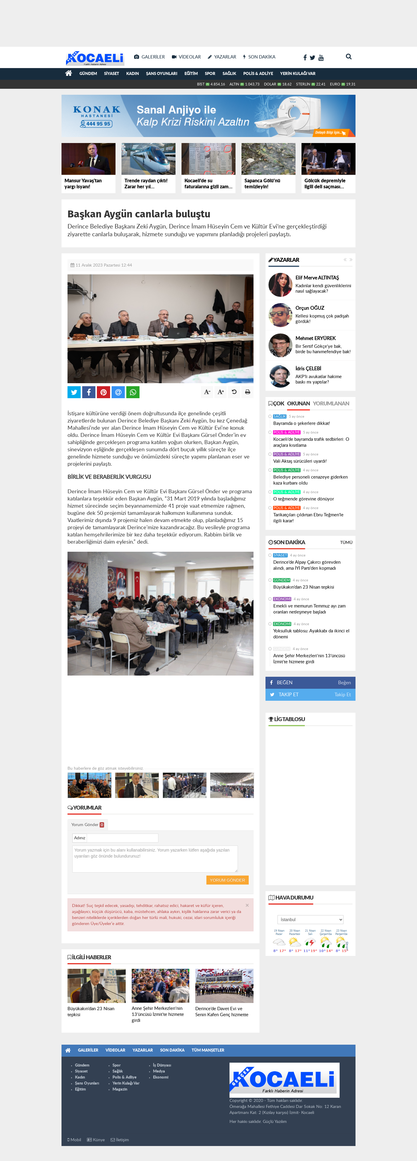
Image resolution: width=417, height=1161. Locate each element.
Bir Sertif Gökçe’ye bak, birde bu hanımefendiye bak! (323, 349)
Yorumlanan (331, 404)
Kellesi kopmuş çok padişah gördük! (322, 319)
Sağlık (229, 74)
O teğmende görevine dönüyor (303, 499)
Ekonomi (282, 599)
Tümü (346, 543)
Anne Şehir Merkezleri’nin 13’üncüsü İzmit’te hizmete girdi (309, 659)
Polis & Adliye (258, 74)
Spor (210, 74)
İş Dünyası (162, 1065)
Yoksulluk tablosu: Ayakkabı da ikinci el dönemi (311, 634)
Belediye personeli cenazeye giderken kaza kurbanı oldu (310, 480)
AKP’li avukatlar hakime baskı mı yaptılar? (319, 379)
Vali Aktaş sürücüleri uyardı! (300, 461)
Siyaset (111, 74)
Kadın (132, 74)
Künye (96, 1140)
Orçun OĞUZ (310, 308)
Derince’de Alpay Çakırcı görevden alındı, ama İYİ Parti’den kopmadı (306, 565)
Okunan (298, 404)
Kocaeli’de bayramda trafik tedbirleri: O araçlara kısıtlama (311, 442)
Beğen (344, 682)
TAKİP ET (288, 694)
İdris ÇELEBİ (308, 368)
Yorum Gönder (87, 825)
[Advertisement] (208, 21)
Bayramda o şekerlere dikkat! (301, 423)
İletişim (120, 1140)
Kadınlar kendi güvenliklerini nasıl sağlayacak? (323, 289)
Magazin (119, 1089)
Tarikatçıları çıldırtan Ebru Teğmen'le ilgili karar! (308, 518)
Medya (159, 1071)
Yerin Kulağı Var (298, 74)
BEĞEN (283, 682)
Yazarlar (283, 260)
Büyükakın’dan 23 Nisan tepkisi (303, 587)
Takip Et (342, 694)
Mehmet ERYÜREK (316, 338)
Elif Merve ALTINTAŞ (317, 278)
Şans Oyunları (161, 74)
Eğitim (191, 74)
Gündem (88, 74)
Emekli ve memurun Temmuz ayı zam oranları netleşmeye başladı (309, 609)
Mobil (74, 1140)
